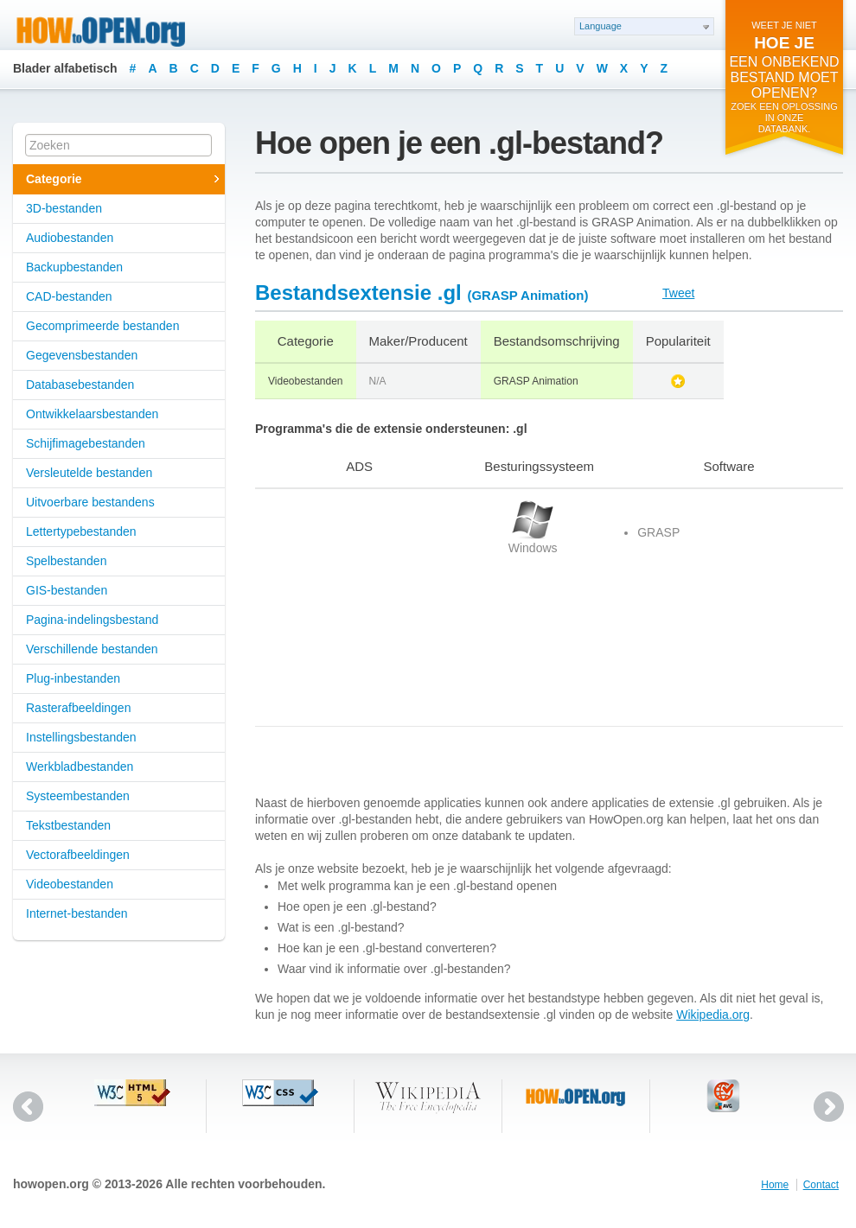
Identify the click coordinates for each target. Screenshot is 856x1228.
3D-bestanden (64, 208)
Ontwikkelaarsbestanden (92, 414)
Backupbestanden (74, 267)
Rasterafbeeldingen (78, 708)
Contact (821, 1185)
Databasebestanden (80, 384)
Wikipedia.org (713, 1014)
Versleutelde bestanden (89, 473)
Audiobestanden (69, 238)
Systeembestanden (78, 796)
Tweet (678, 293)
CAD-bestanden (69, 296)
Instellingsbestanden (81, 737)
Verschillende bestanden (92, 649)
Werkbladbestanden (79, 766)
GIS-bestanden (66, 590)
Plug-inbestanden (73, 678)
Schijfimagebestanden (85, 443)
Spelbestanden (66, 561)
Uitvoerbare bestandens (90, 502)
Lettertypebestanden (81, 531)
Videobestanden (69, 884)
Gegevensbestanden (81, 355)
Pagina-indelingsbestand (92, 620)
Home (775, 1185)
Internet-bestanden (77, 913)
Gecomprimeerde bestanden (102, 326)
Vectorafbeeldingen (78, 855)
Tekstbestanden (68, 825)
